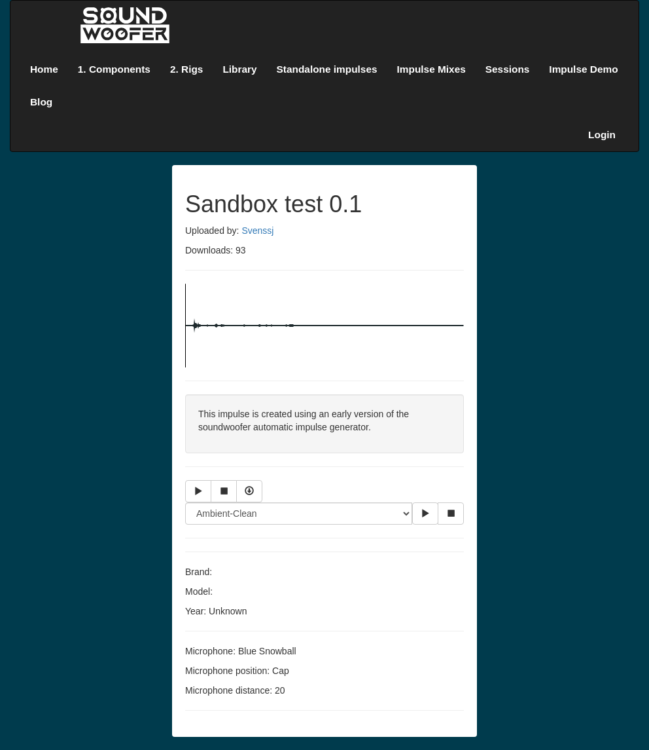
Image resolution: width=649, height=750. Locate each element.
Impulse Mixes (431, 69)
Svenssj (257, 230)
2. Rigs (186, 69)
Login (602, 134)
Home (44, 69)
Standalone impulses (327, 69)
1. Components (114, 69)
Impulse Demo (583, 69)
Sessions (507, 69)
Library (239, 69)
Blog (41, 101)
